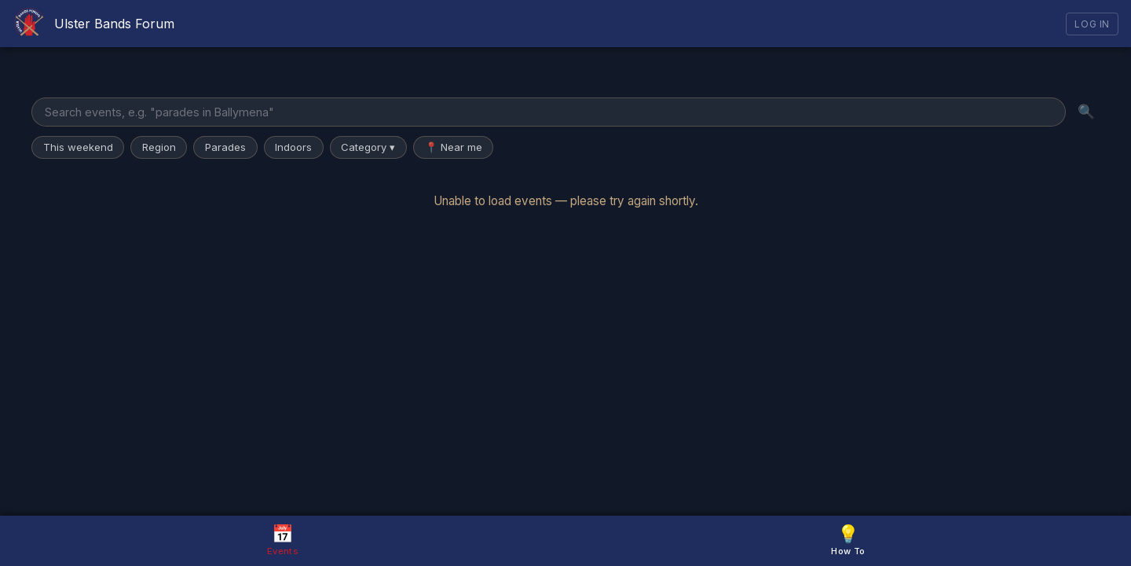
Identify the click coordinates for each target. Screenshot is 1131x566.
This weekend (78, 147)
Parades (225, 147)
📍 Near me (453, 147)
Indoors (293, 147)
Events (282, 540)
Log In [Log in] (1092, 24)
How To (848, 540)
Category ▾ (368, 147)
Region (159, 147)
